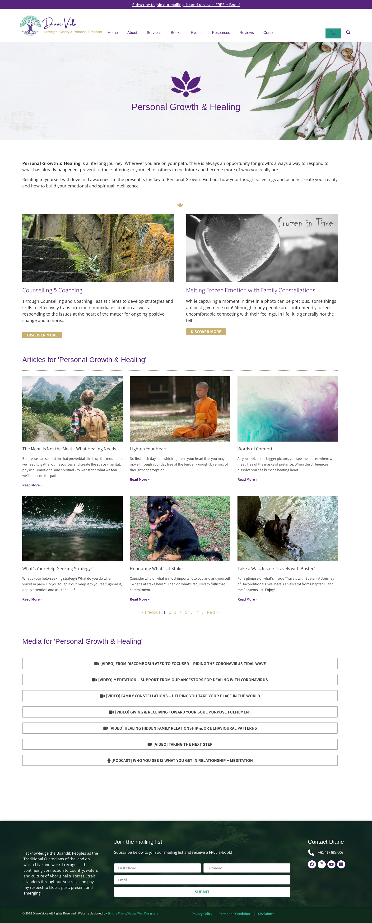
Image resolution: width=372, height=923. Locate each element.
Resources (221, 33)
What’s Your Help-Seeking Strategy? (57, 568)
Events (196, 33)
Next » (212, 612)
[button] (348, 32)
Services (154, 33)
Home (113, 33)
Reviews (247, 33)
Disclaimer (266, 913)
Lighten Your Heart (148, 449)
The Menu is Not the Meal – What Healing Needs (69, 449)
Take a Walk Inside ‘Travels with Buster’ (276, 568)
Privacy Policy (202, 913)
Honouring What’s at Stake (156, 568)
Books (176, 33)
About (132, 33)
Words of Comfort (255, 449)
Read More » (32, 485)
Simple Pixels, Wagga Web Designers (132, 913)
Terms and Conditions (235, 913)
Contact (269, 33)
